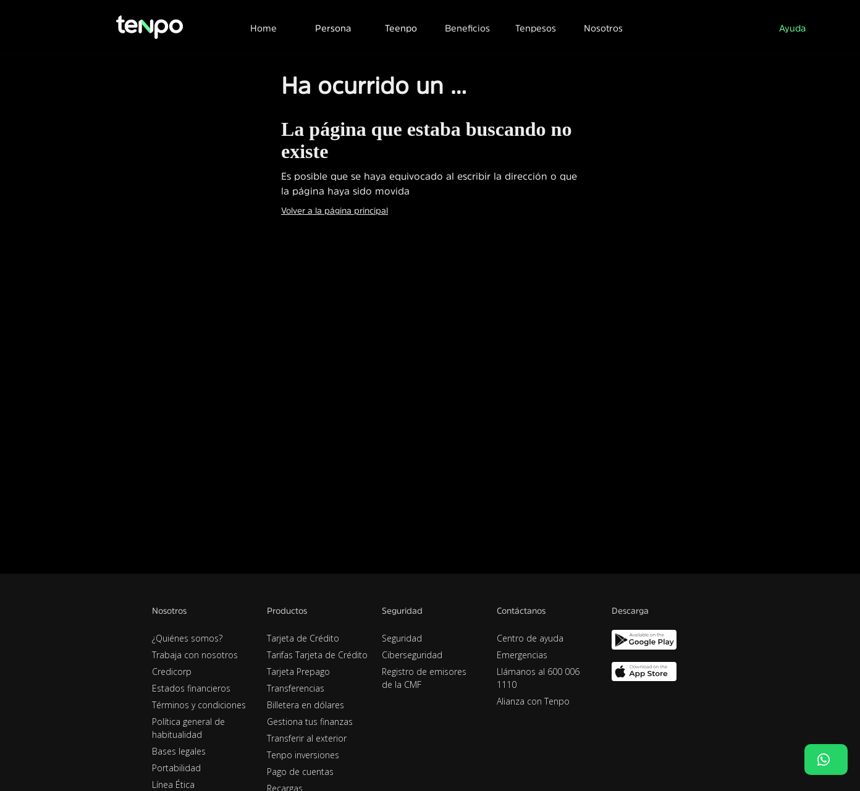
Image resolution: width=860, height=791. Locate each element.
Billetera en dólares (305, 705)
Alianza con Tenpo (533, 701)
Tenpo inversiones (303, 755)
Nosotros (603, 28)
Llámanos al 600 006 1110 (538, 678)
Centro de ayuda (530, 638)
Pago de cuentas (300, 771)
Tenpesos (535, 28)
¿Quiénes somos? (187, 638)
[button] (332, 26)
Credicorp (172, 671)
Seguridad (402, 638)
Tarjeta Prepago (298, 671)
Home (263, 28)
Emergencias (522, 655)
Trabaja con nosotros (195, 655)
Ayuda (792, 28)
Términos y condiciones (199, 705)
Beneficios (467, 28)
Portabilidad (176, 768)
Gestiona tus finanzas (310, 721)
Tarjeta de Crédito (303, 638)
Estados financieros (191, 688)
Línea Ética (173, 784)
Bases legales (179, 751)
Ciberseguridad (412, 655)
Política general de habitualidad (188, 728)
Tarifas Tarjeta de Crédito (317, 655)
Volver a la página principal (334, 210)
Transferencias (295, 688)
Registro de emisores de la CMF (424, 678)
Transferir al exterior (307, 738)
